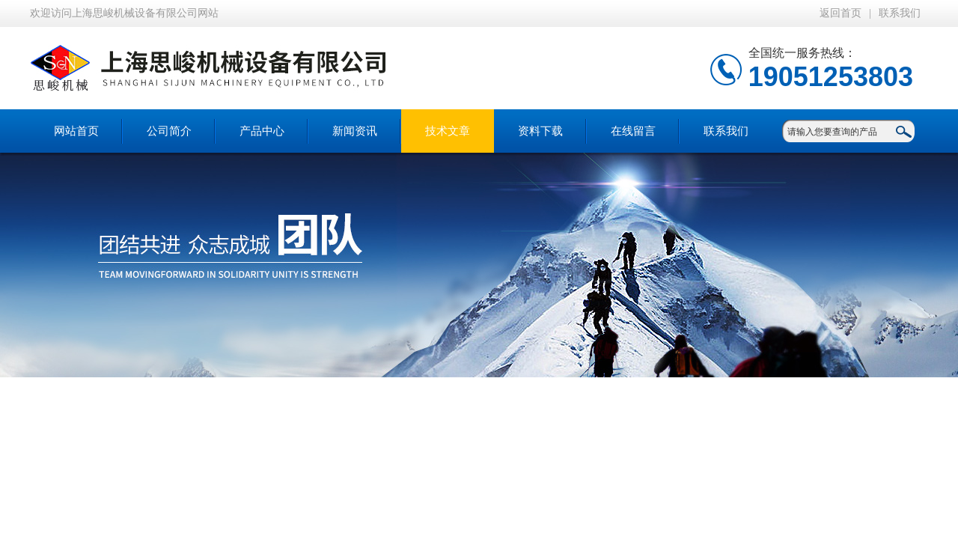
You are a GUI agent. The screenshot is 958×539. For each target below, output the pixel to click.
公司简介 (169, 131)
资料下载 (540, 131)
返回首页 (840, 13)
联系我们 (900, 13)
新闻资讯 (354, 131)
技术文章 (447, 131)
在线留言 (633, 131)
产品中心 (262, 131)
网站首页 (76, 131)
